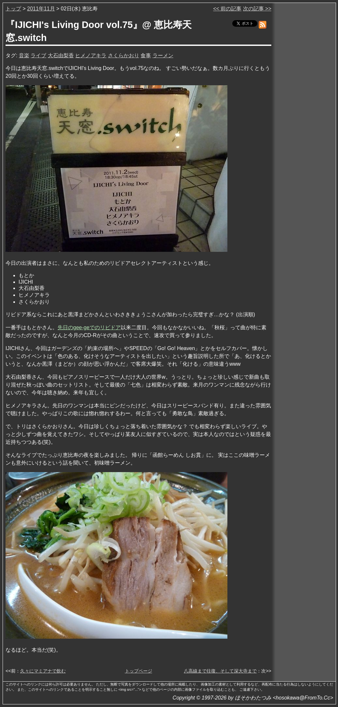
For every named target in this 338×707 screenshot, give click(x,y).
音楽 (24, 55)
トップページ (138, 670)
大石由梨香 (61, 55)
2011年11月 (41, 8)
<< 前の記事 (227, 8)
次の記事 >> (257, 8)
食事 (146, 55)
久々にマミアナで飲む (43, 670)
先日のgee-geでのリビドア (89, 327)
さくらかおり (123, 55)
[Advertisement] (304, 103)
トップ (13, 8)
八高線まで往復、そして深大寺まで (220, 670)
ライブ (38, 55)
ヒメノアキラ (90, 55)
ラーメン (163, 55)
